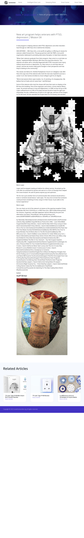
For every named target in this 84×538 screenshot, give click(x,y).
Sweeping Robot (51, 2)
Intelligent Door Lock (33, 2)
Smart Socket (65, 2)
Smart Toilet (78, 2)
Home (20, 2)
